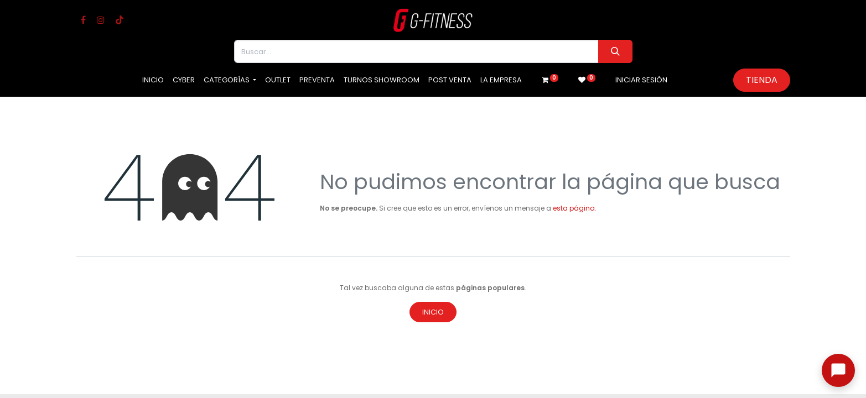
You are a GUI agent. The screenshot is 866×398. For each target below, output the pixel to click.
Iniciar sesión (641, 80)
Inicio (433, 312)
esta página (574, 208)
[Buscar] (615, 51)
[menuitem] (153, 80)
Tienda (761, 80)
